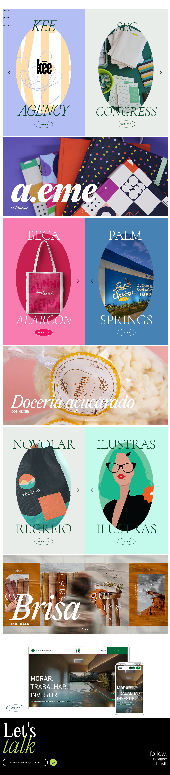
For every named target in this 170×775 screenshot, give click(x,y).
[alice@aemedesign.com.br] (25, 762)
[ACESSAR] (44, 332)
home (6, 10)
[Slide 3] (87, 211)
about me (8, 25)
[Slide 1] (82, 212)
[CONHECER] (44, 124)
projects (7, 17)
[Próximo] (78, 73)
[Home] (53, 762)
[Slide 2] (85, 211)
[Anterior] (9, 73)
